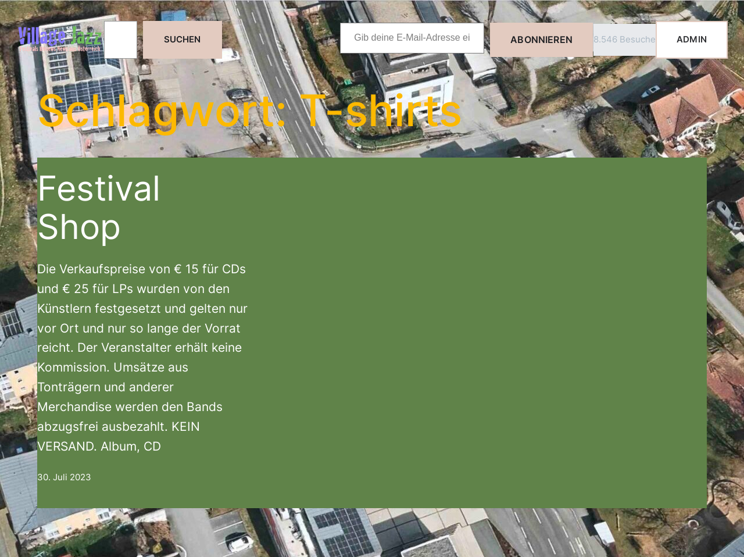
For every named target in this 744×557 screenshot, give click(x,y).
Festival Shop (98, 207)
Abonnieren (541, 39)
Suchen (182, 39)
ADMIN (692, 39)
